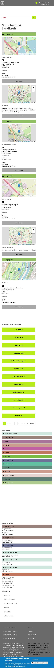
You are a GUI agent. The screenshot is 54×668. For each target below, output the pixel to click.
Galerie (7, 441)
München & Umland (9, 599)
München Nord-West (9, 144)
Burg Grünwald (6, 529)
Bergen (17, 416)
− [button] (33, 90)
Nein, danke (35, 659)
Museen (7, 452)
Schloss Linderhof (7, 540)
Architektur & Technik (11, 434)
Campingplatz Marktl (8, 585)
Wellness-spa (9, 483)
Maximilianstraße (7, 547)
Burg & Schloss (9, 437)
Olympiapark (5, 570)
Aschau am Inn (18, 353)
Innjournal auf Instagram (11, 631)
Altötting (18, 329)
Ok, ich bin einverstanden (39, 663)
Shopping (7, 471)
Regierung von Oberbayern (10, 555)
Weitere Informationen (18, 666)
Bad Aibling (17, 369)
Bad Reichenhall (18, 400)
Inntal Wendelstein (9, 616)
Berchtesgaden (18, 408)
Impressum (31, 638)
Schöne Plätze (9, 460)
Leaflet (19, 54)
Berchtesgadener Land (10, 603)
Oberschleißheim (6, 160)
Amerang (18, 337)
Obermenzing (6, 199)
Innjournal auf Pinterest (10, 634)
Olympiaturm (6, 562)
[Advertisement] (18, 10)
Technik (7, 479)
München (4, 70)
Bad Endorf (17, 384)
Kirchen (7, 449)
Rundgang (7, 456)
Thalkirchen (6, 283)
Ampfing (18, 345)
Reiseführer (7, 595)
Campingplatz (9, 34)
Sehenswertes (9, 464)
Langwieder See (7, 57)
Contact (30, 631)
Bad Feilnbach (17, 392)
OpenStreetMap (26, 54)
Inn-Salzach (7, 612)
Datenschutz (32, 634)
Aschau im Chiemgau (18, 361)
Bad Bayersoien (18, 376)
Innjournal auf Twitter (10, 638)
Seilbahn (7, 468)
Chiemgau (6, 607)
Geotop (7, 445)
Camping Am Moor (7, 581)
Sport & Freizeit (9, 475)
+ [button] (33, 87)
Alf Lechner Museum (8, 577)
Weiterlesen (18, 81)
